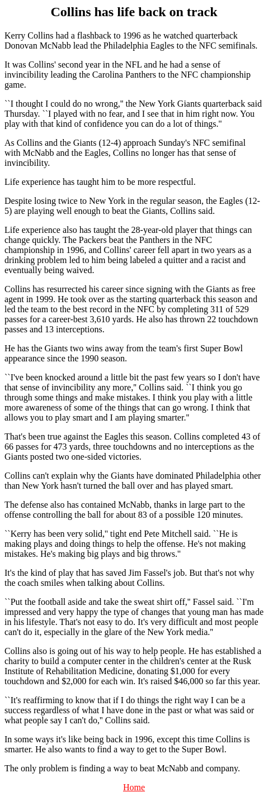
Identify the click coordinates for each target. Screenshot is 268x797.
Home (134, 787)
